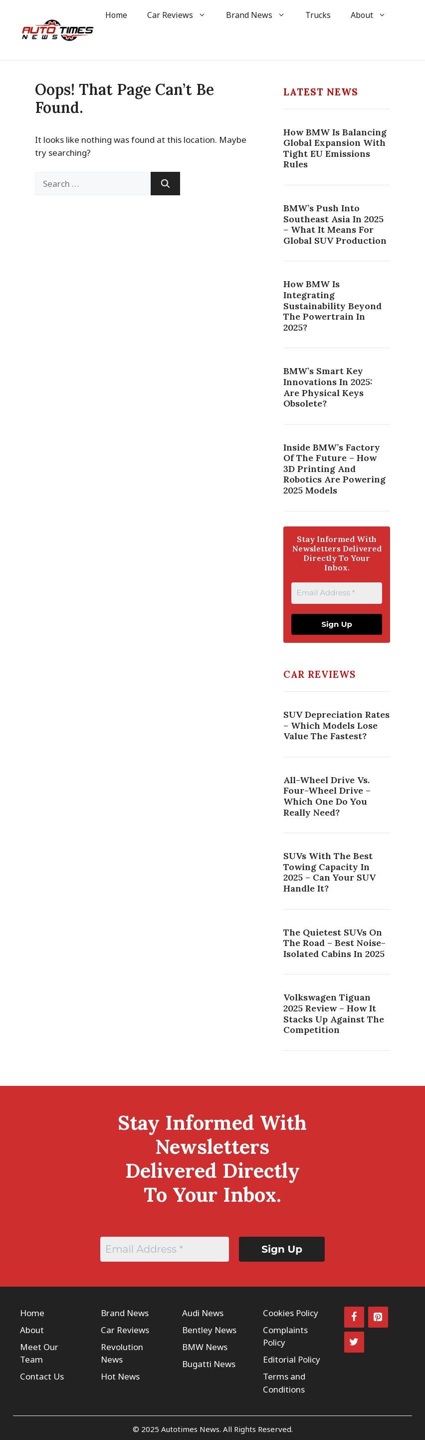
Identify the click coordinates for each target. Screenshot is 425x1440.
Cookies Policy (290, 1313)
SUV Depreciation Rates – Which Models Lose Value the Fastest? (336, 725)
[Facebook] (354, 1317)
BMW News (204, 1347)
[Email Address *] (336, 593)
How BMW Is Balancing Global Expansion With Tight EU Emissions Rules (335, 148)
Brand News (260, 15)
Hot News (120, 1376)
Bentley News (209, 1330)
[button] (109, 45)
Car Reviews (181, 15)
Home (116, 14)
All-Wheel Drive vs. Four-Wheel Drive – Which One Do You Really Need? (327, 796)
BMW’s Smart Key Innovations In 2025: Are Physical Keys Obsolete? (328, 387)
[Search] (165, 184)
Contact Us (42, 1376)
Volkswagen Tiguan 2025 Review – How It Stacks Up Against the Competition (333, 1013)
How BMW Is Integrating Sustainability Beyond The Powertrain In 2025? (332, 305)
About (373, 15)
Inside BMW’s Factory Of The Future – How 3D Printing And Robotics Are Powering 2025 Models (334, 469)
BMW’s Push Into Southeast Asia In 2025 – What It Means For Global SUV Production (335, 224)
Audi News (202, 1313)
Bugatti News (208, 1364)
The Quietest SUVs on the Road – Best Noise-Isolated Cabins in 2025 (334, 943)
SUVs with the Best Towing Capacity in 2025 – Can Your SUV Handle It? (329, 872)
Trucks (318, 14)
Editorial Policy (291, 1359)
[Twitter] (354, 1342)
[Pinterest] (378, 1317)
